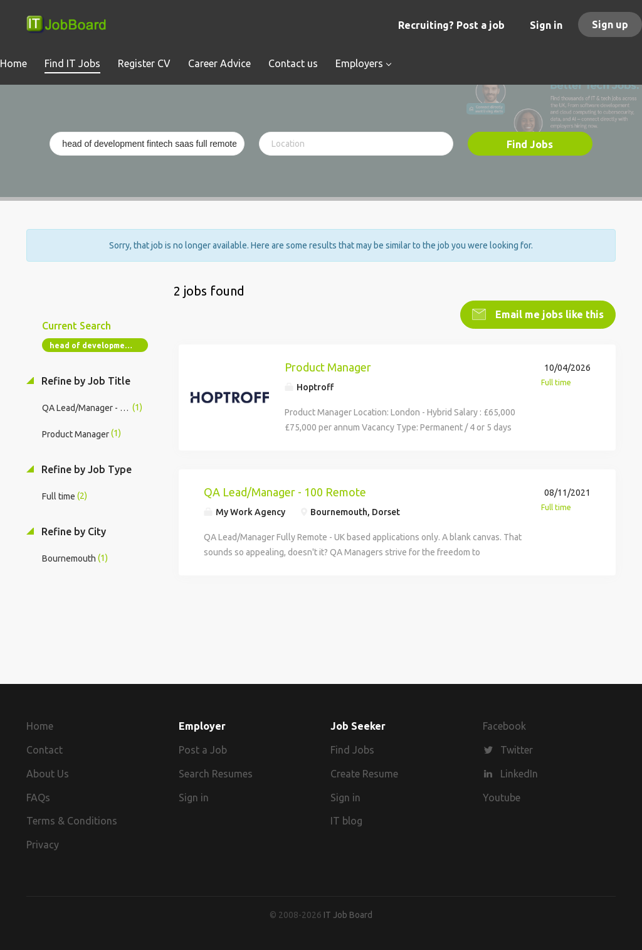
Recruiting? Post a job (451, 25)
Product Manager (328, 367)
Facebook (504, 726)
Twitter (516, 749)
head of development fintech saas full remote (99, 345)
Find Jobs (530, 144)
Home (39, 726)
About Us (47, 773)
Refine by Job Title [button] (84, 381)
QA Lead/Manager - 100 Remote (285, 491)
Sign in (546, 25)
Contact (44, 749)
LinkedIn (519, 773)
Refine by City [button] (72, 530)
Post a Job (203, 749)
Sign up (610, 24)
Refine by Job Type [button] (85, 468)
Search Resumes (216, 773)
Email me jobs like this (548, 314)
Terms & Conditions (71, 820)
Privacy (42, 844)
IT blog (346, 820)
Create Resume (364, 773)
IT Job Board (348, 915)
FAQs (38, 797)
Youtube (501, 797)
